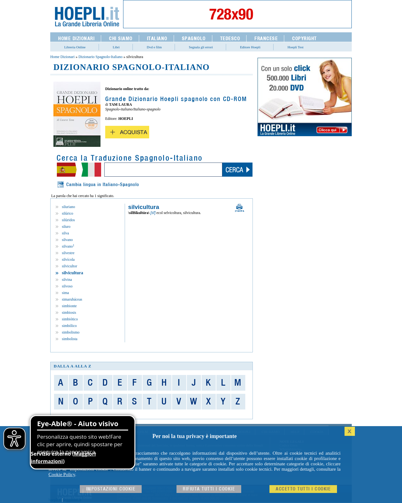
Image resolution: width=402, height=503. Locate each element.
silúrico (67, 213)
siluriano (68, 207)
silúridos (68, 220)
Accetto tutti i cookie (303, 489)
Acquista (127, 132)
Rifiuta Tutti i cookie (209, 489)
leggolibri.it (72, 500)
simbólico (69, 326)
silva (65, 233)
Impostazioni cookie (111, 489)
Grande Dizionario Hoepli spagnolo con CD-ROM (176, 99)
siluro (66, 226)
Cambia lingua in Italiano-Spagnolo (102, 184)
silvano (67, 240)
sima (65, 293)
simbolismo (70, 332)
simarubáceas (72, 299)
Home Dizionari (62, 57)
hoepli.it (55, 500)
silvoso (67, 286)
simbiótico (70, 319)
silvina (67, 279)
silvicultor (69, 266)
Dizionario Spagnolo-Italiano (100, 57)
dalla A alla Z (72, 366)
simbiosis (69, 312)
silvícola (68, 259)
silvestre (68, 253)
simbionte (69, 306)
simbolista (69, 339)
